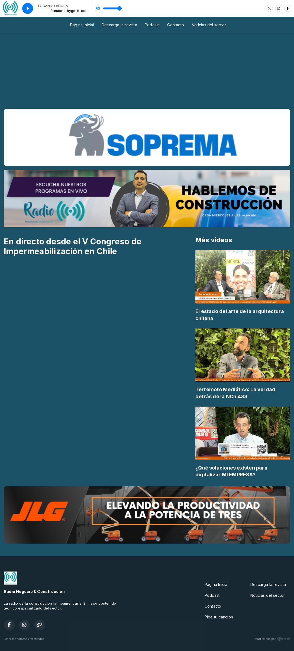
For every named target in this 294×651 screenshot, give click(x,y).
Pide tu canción (219, 617)
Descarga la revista (119, 25)
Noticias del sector (209, 25)
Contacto (175, 25)
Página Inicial (82, 25)
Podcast (152, 25)
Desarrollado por (272, 639)
